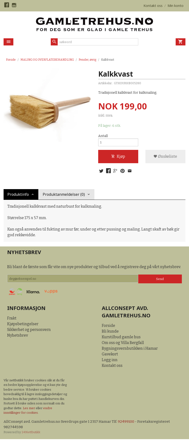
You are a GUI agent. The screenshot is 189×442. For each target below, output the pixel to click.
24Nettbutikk (31, 435)
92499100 (127, 424)
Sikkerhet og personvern (29, 332)
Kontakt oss (112, 367)
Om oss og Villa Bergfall (123, 345)
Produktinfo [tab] (18, 196)
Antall (103, 136)
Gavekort (110, 356)
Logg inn (109, 362)
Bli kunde (110, 333)
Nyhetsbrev (17, 337)
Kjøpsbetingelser (22, 326)
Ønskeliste (165, 158)
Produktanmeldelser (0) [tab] (64, 196)
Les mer (29, 410)
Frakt (11, 320)
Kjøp (118, 158)
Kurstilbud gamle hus (121, 339)
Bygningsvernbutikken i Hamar (130, 350)
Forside (11, 59)
